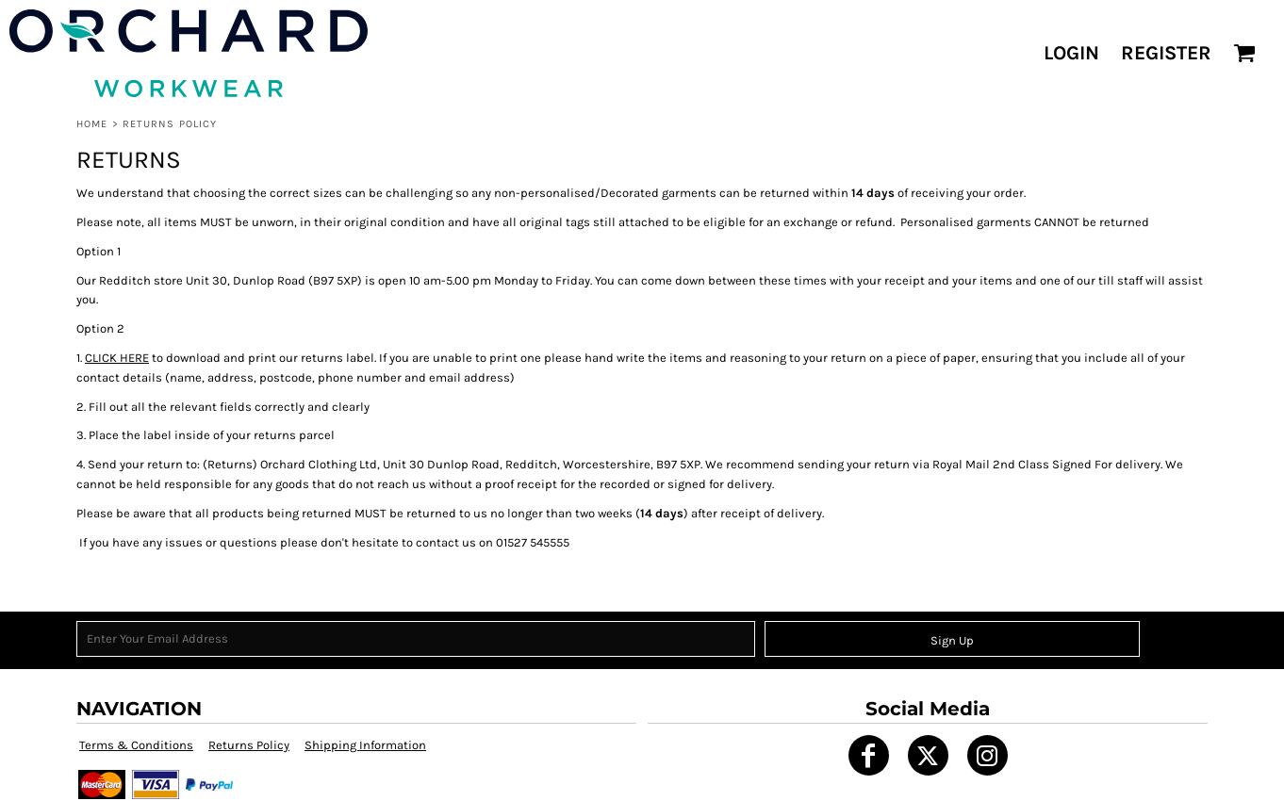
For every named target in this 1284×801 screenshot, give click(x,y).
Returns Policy (248, 745)
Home (91, 124)
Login (1071, 52)
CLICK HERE (117, 358)
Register (1166, 52)
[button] (1244, 52)
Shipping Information (365, 745)
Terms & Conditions (136, 745)
